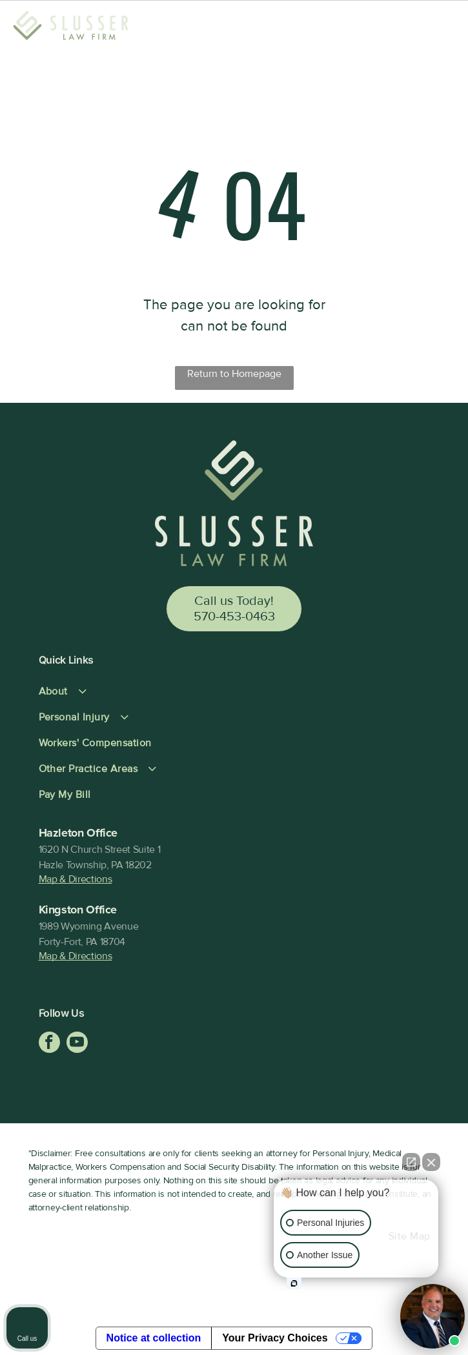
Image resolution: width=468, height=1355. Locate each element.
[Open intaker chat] (294, 1283)
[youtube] (77, 1044)
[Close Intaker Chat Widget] (431, 1162)
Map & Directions (75, 879)
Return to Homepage (234, 373)
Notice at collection (154, 1337)
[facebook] (49, 1044)
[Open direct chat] (411, 1162)
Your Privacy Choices (274, 1337)
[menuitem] (234, 691)
